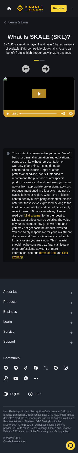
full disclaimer (32, 215)
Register (58, 8)
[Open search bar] (46, 8)
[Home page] (30, 8)
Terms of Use (47, 253)
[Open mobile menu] (72, 8)
